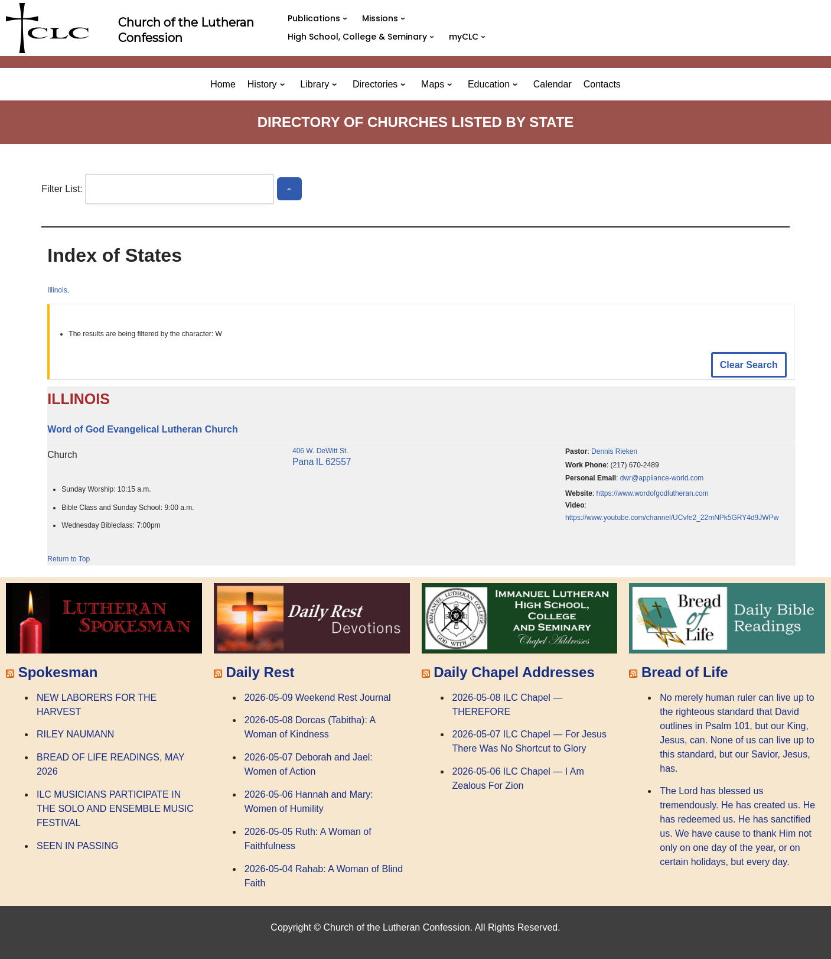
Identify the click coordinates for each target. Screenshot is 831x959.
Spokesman (58, 672)
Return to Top (68, 559)
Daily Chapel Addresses (514, 672)
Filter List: (61, 189)
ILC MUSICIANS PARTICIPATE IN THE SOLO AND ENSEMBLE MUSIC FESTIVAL (115, 808)
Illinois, (58, 290)
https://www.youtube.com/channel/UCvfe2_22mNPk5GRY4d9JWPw (671, 517)
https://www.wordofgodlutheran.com (653, 493)
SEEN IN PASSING (77, 846)
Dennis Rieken (614, 451)
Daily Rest (260, 672)
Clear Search (749, 365)
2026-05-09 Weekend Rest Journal (318, 698)
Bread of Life (684, 672)
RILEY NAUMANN (75, 734)
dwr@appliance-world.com (662, 478)
